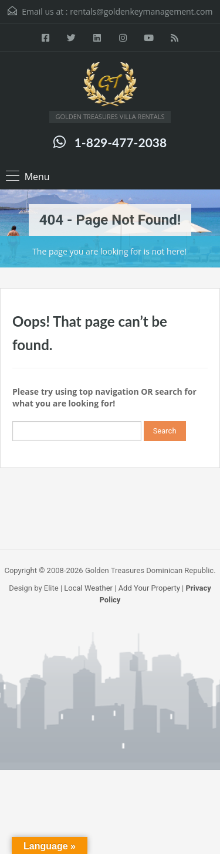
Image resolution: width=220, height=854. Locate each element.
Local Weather (88, 588)
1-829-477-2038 (121, 142)
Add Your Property (149, 588)
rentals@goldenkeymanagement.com (141, 11)
